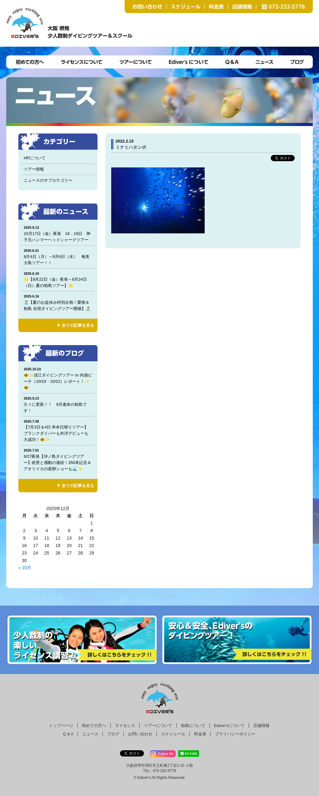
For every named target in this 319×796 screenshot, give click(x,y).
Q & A (68, 734)
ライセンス (125, 725)
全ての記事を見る (78, 325)
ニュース (90, 734)
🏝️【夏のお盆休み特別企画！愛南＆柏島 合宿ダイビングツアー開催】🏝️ (58, 302)
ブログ (113, 734)
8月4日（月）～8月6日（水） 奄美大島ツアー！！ (58, 256)
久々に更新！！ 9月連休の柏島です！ (58, 404)
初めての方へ (94, 725)
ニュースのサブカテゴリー (48, 180)
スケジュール (173, 734)
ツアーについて (158, 725)
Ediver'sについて (229, 725)
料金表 (200, 734)
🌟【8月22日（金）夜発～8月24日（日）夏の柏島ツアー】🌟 (58, 279)
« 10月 (24, 567)
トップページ (61, 725)
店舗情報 (261, 725)
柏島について (193, 725)
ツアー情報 (34, 169)
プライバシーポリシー (235, 734)
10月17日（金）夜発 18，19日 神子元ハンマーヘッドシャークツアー (58, 233)
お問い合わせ (140, 734)
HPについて (34, 158)
